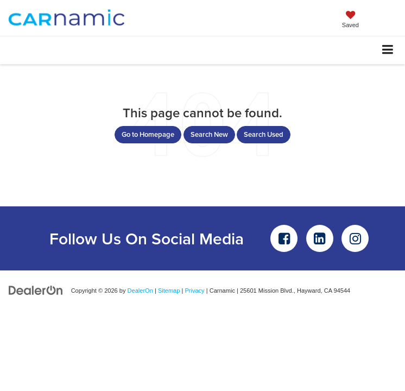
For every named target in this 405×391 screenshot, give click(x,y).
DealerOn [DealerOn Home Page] (140, 290)
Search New (209, 134)
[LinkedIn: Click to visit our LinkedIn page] (319, 238)
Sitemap (169, 290)
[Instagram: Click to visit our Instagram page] (355, 238)
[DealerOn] (36, 290)
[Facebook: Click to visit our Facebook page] (284, 238)
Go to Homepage (148, 134)
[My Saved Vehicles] (350, 20)
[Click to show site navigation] (388, 50)
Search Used (263, 134)
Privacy (194, 290)
